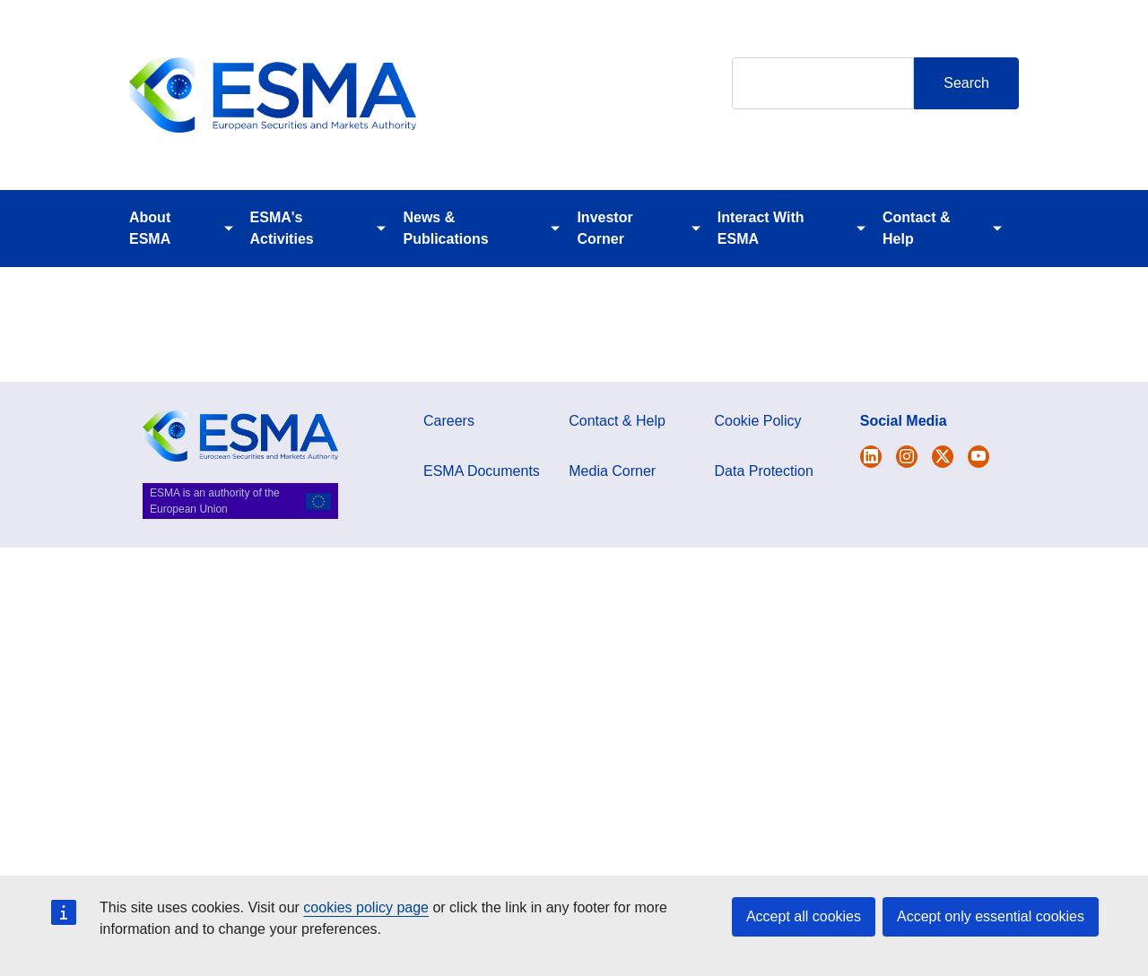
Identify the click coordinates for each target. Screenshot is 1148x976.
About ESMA (149, 228)
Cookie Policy (758, 420)
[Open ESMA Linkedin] (942, 456)
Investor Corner (604, 228)
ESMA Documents (481, 471)
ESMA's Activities (282, 228)
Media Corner (612, 471)
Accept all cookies (803, 916)
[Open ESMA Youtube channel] (978, 456)
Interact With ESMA (761, 228)
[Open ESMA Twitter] (871, 456)
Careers (448, 420)
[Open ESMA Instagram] (907, 456)
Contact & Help (917, 228)
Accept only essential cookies (990, 916)
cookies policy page (366, 907)
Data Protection (764, 471)
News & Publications (445, 228)
